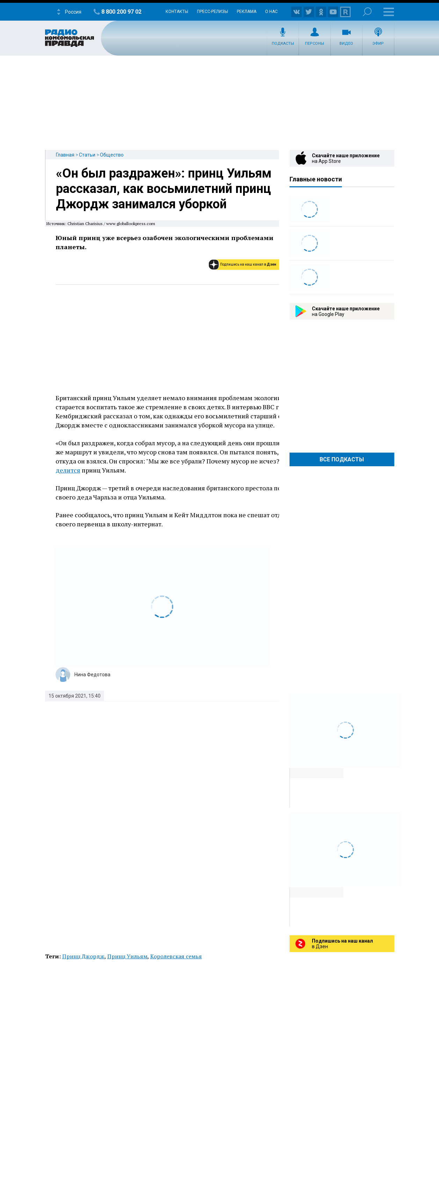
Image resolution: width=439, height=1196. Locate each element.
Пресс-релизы (212, 11)
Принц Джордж (83, 956)
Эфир (378, 43)
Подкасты (283, 43)
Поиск (367, 11)
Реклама (246, 11)
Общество (112, 155)
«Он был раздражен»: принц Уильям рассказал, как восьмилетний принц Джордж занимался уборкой (163, 188)
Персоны (314, 43)
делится (68, 470)
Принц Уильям (127, 956)
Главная (65, 155)
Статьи (87, 155)
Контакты (177, 11)
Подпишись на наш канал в (248, 264)
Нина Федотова (92, 674)
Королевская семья (176, 956)
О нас (271, 11)
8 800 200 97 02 (121, 11)
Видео (346, 43)
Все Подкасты (342, 459)
